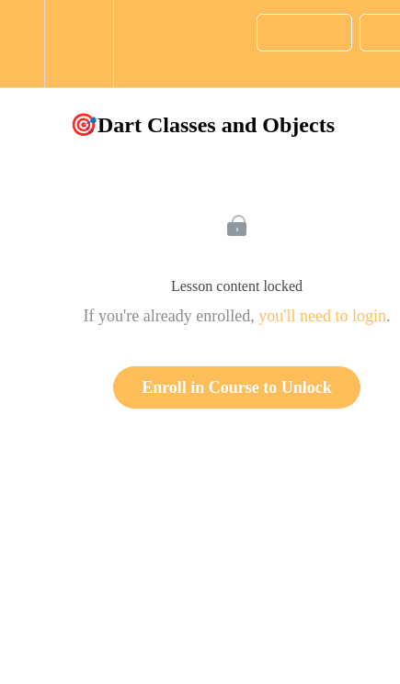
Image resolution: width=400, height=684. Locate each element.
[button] (22, 43)
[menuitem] (78, 43)
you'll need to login (322, 316)
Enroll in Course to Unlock (237, 387)
